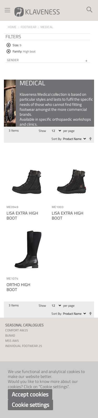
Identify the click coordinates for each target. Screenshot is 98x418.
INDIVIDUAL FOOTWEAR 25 (23, 345)
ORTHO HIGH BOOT (18, 287)
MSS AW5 (12, 340)
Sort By (56, 138)
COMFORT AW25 (16, 330)
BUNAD (10, 335)
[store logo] (37, 11)
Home (12, 26)
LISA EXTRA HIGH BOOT (22, 215)
